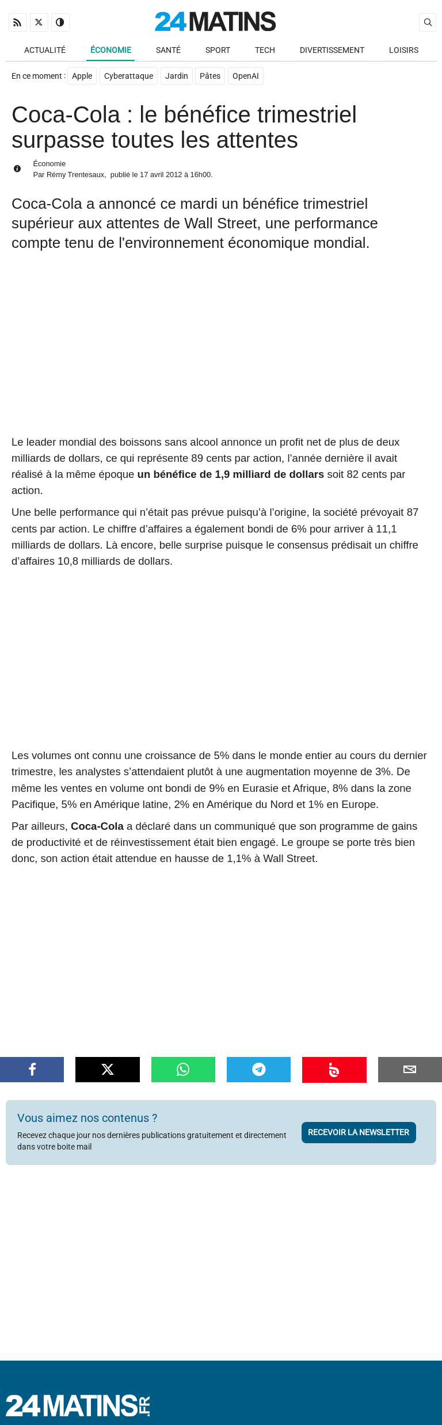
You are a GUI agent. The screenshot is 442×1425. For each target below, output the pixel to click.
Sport (217, 50)
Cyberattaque (128, 77)
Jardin (176, 77)
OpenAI (246, 77)
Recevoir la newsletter (358, 1132)
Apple (82, 77)
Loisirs (403, 50)
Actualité (45, 50)
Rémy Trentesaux (75, 175)
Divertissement (332, 50)
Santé (168, 50)
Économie (110, 50)
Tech (265, 50)
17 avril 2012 (161, 175)
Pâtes (210, 77)
